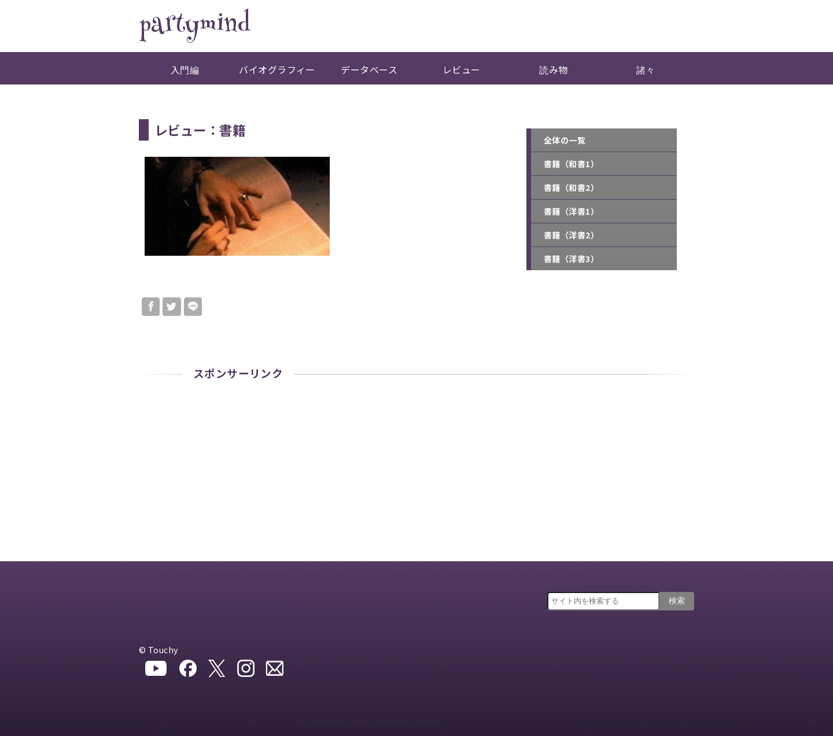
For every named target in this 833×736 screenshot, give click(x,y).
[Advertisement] (416, 474)
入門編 (185, 69)
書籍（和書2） (571, 187)
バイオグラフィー (277, 69)
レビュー (462, 69)
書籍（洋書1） (571, 211)
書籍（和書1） (571, 164)
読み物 (553, 69)
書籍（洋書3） (571, 258)
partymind (194, 26)
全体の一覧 (564, 140)
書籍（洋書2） (571, 235)
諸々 (645, 69)
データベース (369, 69)
